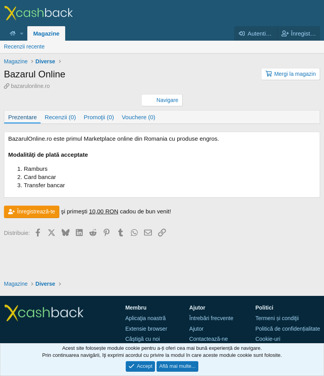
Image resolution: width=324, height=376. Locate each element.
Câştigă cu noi (142, 339)
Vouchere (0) (138, 117)
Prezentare (22, 117)
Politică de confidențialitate (287, 329)
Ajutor (196, 329)
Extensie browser (146, 329)
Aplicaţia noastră (145, 318)
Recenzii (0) (60, 117)
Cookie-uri (267, 339)
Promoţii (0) (99, 117)
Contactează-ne (208, 339)
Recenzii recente (24, 46)
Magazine (46, 33)
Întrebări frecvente (211, 318)
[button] (21, 33)
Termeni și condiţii (277, 318)
